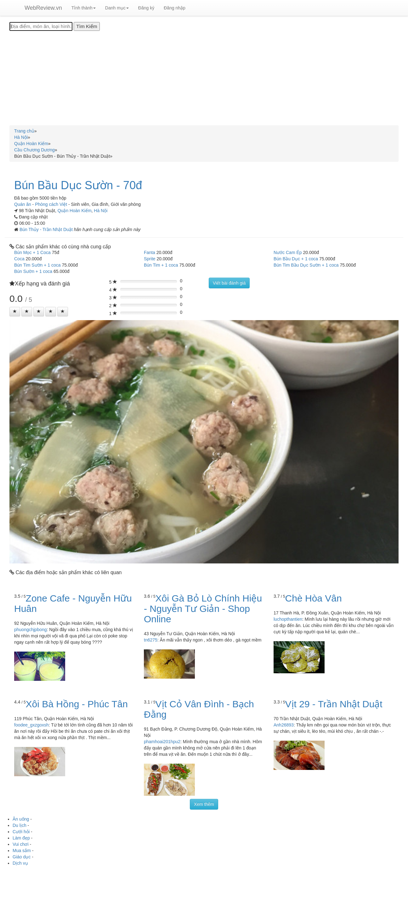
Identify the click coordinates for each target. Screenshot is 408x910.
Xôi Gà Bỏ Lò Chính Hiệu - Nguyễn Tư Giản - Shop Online (203, 608)
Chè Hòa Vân (313, 598)
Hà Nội (100, 210)
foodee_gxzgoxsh (31, 724)
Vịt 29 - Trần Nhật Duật (333, 704)
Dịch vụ (20, 863)
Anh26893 (284, 724)
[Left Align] (14, 311)
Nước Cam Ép (288, 252)
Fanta (149, 252)
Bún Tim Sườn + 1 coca (37, 265)
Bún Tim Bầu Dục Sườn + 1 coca (306, 265)
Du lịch (19, 825)
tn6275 (150, 639)
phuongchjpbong (30, 629)
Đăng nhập (174, 7)
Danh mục (117, 7)
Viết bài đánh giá (229, 282)
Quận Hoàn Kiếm (75, 210)
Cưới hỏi (21, 831)
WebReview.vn (43, 8)
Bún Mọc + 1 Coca (32, 252)
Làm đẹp (21, 837)
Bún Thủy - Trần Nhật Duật (47, 229)
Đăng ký (146, 7)
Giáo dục (22, 856)
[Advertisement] (204, 78)
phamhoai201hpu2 (162, 741)
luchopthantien (288, 619)
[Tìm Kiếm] (86, 26)
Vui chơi (21, 844)
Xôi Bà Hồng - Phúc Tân (77, 704)
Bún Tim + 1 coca (161, 265)
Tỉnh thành (83, 7)
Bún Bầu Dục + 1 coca (296, 258)
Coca (19, 258)
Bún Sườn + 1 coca (33, 271)
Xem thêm (204, 804)
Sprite (150, 258)
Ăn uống (21, 819)
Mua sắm (22, 850)
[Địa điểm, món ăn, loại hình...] (40, 26)
